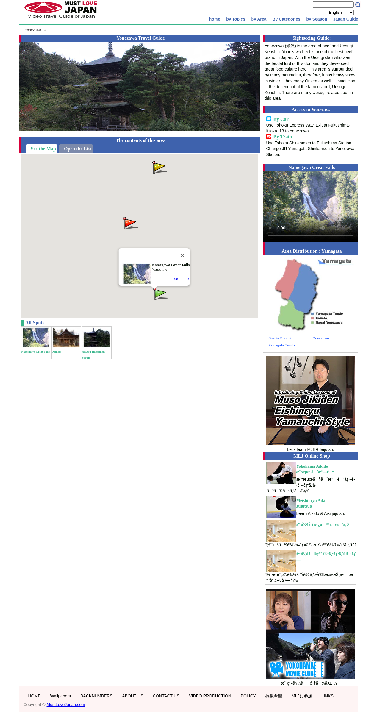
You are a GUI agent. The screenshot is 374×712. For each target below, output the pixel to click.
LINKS (328, 696)
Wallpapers (60, 696)
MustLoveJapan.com (66, 704)
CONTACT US (166, 696)
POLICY (248, 696)
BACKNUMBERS (96, 696)
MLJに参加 (302, 696)
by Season (316, 19)
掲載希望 (273, 696)
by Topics (235, 19)
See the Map (43, 148)
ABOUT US (132, 696)
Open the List (78, 148)
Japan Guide (345, 19)
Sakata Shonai (280, 338)
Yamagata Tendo (282, 345)
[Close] (182, 255)
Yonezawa (33, 30)
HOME (34, 696)
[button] (130, 223)
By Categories (286, 19)
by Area (258, 19)
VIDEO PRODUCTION (210, 696)
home (214, 19)
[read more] (180, 278)
